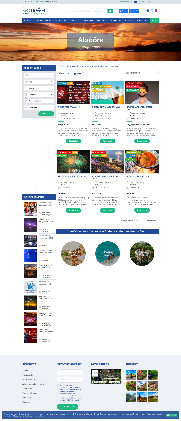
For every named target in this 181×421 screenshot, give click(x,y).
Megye (48, 21)
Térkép (139, 2)
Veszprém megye (89, 66)
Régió (39, 21)
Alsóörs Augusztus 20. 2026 (72, 176)
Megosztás (114, 382)
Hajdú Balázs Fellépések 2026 (140, 108)
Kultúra (101, 21)
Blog (154, 21)
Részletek (73, 141)
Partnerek (26, 398)
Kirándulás (116, 21)
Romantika (142, 21)
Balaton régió (72, 66)
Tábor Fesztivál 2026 (69, 107)
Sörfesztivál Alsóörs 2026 (106, 107)
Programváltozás (29, 393)
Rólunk (25, 370)
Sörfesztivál (98, 90)
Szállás (28, 21)
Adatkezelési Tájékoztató (69, 400)
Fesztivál (62, 83)
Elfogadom (171, 415)
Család (129, 21)
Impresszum (27, 388)
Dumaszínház (133, 87)
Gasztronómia (99, 87)
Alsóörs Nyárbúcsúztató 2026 (105, 177)
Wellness (88, 21)
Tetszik (99, 382)
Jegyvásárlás (151, 2)
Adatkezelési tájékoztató (33, 384)
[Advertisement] (38, 155)
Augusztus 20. (64, 152)
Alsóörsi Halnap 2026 (138, 176)
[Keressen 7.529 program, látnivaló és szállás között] (82, 11)
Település (60, 21)
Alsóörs (103, 66)
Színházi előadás (134, 83)
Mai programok (124, 2)
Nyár (70, 83)
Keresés (46, 114)
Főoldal (60, 66)
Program (74, 21)
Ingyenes (62, 156)
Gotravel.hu (104, 371)
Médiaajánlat (27, 375)
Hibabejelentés (29, 379)
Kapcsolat (26, 402)
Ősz (138, 156)
